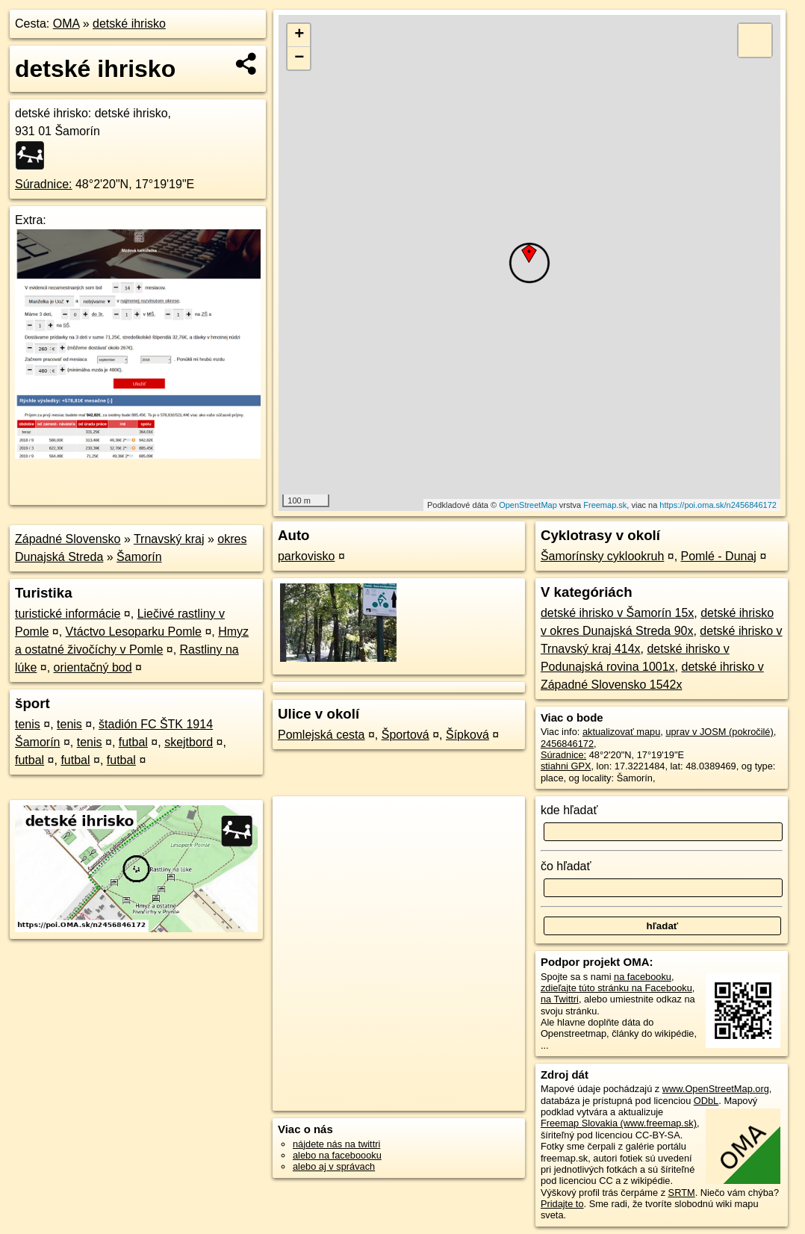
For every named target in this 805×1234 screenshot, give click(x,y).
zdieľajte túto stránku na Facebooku (616, 987)
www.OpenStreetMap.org (715, 1088)
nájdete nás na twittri (336, 1144)
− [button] (299, 58)
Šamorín (138, 557)
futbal (133, 742)
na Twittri (560, 999)
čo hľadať (566, 866)
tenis (27, 724)
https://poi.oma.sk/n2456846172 (718, 504)
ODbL (706, 1100)
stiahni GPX (566, 766)
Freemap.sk (605, 504)
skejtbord (188, 742)
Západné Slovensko (67, 539)
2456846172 (567, 743)
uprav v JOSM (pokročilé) (719, 731)
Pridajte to (562, 1203)
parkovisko (306, 556)
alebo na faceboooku (337, 1155)
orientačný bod (93, 667)
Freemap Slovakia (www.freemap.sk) (619, 1123)
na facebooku (642, 976)
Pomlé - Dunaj (718, 556)
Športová (405, 734)
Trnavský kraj (169, 539)
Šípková (467, 734)
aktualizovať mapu (621, 731)
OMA (66, 23)
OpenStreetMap (528, 504)
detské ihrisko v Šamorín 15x (617, 613)
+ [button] (299, 35)
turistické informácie (67, 613)
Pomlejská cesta (321, 734)
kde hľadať (569, 810)
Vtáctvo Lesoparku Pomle (134, 631)
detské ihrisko (129, 23)
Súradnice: (43, 184)
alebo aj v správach (334, 1166)
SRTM (681, 1192)
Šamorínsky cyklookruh (602, 556)
